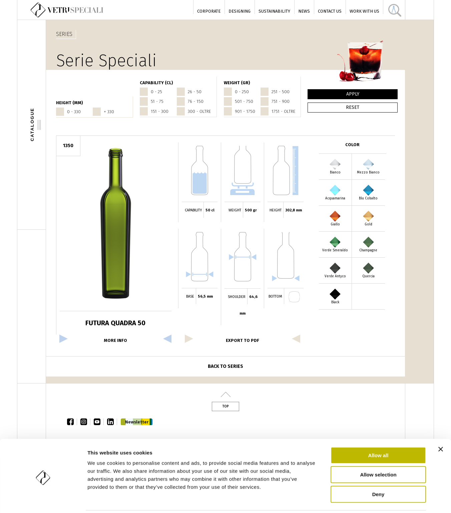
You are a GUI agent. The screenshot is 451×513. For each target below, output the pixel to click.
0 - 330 (74, 111)
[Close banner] (440, 425)
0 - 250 (242, 91)
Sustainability (274, 11)
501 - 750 (244, 101)
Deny (378, 470)
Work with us (364, 11)
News (304, 11)
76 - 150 (195, 101)
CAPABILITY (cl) (156, 82)
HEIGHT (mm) (69, 102)
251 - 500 (281, 91)
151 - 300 (159, 111)
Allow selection (378, 451)
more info (115, 340)
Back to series (225, 366)
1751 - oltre (283, 111)
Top (225, 406)
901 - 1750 (245, 111)
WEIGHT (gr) (237, 82)
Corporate (208, 11)
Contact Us (330, 11)
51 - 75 (157, 101)
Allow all (378, 431)
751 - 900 (281, 101)
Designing (240, 11)
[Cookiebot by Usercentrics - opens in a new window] (43, 500)
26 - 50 (194, 91)
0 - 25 (156, 91)
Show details (350, 500)
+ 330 (109, 111)
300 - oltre (199, 111)
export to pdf (242, 340)
